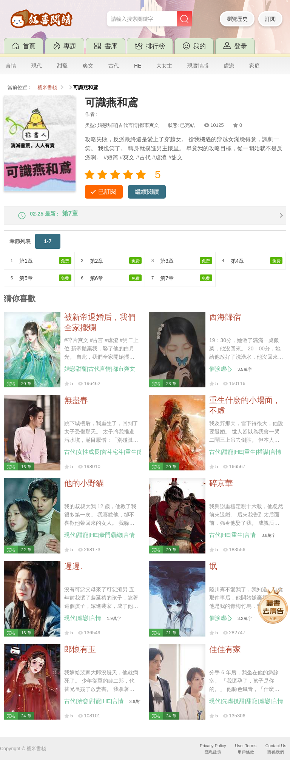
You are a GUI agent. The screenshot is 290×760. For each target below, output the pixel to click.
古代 (113, 66)
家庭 (254, 66)
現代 (36, 66)
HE (137, 66)
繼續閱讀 (147, 191)
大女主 (164, 66)
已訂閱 (107, 191)
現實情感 (197, 66)
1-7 (47, 248)
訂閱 (270, 19)
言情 (11, 66)
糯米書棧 (47, 87)
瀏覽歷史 (237, 19)
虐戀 (229, 66)
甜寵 (62, 66)
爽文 (88, 66)
